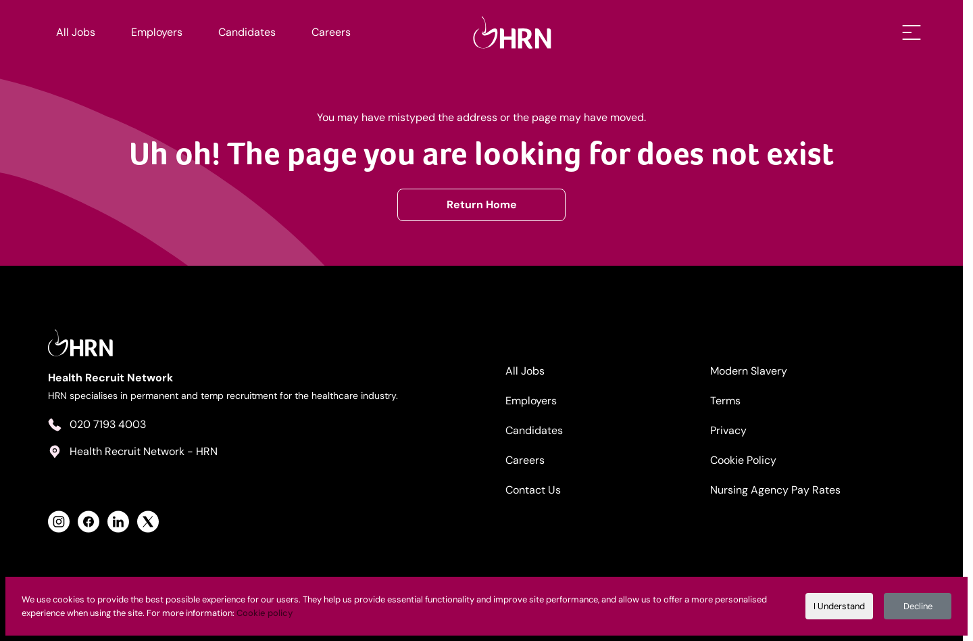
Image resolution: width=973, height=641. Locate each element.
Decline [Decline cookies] (917, 606)
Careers (331, 32)
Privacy (736, 430)
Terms (733, 400)
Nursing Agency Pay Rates (783, 489)
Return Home (486, 204)
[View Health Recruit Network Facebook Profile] (89, 522)
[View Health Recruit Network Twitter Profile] (148, 522)
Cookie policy (264, 613)
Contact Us (538, 489)
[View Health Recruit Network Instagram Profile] (59, 522)
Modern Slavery (756, 370)
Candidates (247, 32)
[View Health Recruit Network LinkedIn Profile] (119, 522)
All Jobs (76, 32)
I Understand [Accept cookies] (839, 606)
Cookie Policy (751, 459)
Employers (157, 32)
